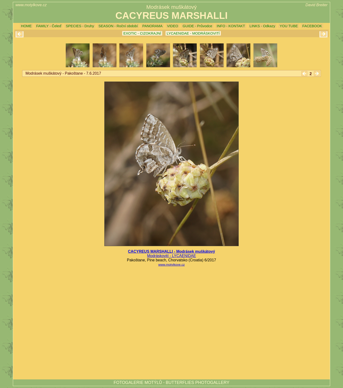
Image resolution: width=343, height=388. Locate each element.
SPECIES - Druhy (80, 26)
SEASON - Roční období (118, 26)
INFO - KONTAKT (231, 26)
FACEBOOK (312, 26)
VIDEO (172, 26)
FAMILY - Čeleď (48, 26)
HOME (26, 26)
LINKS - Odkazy (262, 26)
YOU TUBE (289, 26)
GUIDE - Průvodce (197, 26)
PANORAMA (152, 26)
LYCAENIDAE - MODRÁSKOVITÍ (193, 33)
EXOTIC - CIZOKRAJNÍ (142, 33)
